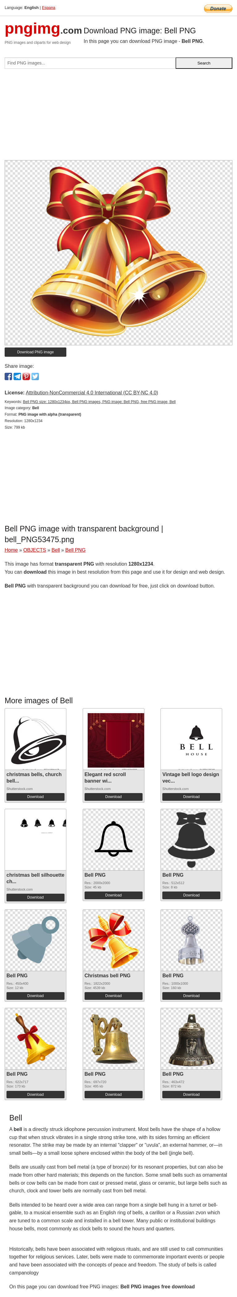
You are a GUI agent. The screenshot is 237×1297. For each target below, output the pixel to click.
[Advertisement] (118, 117)
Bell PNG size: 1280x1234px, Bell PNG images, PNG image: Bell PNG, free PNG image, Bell (99, 402)
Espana (48, 7)
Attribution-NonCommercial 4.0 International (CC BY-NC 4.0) (92, 392)
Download (35, 797)
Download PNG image (35, 352)
